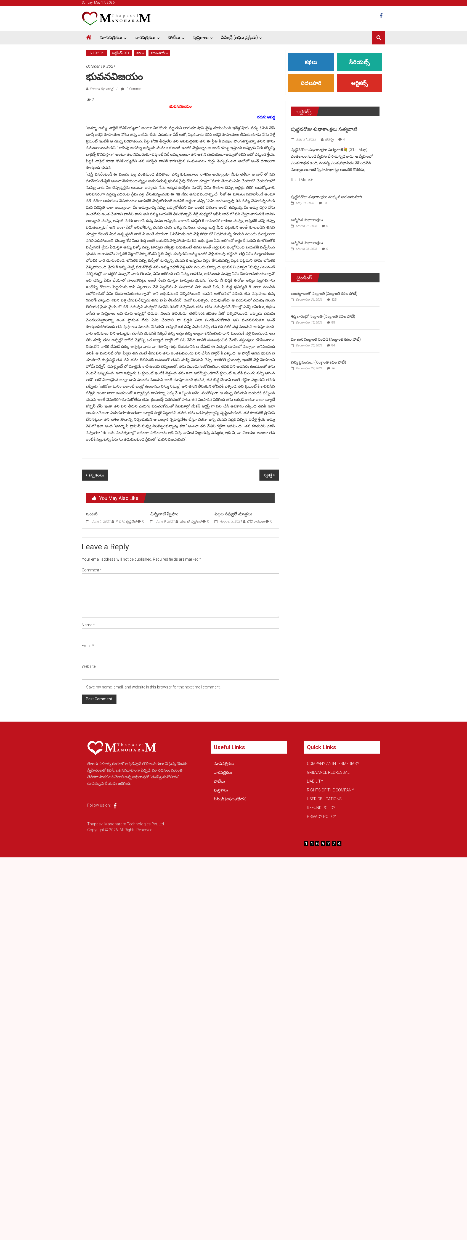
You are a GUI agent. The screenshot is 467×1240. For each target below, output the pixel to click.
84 (333, 345)
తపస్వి (329, 139)
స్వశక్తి (268, 475)
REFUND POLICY (321, 808)
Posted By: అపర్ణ (101, 89)
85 (333, 322)
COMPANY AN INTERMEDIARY (333, 763)
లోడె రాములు (256, 521)
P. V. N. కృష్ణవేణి (126, 521)
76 (333, 368)
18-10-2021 (96, 53)
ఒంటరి (91, 513)
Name (88, 625)
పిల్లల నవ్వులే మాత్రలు (235, 513)
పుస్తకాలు (201, 37)
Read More (302, 179)
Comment (92, 570)
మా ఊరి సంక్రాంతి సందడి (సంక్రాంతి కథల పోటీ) (326, 339)
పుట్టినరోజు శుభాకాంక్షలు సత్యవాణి (324, 129)
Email (88, 645)
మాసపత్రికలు (111, 37)
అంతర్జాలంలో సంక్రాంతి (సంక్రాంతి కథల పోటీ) (324, 293)
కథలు (140, 53)
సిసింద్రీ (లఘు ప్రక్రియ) (239, 37)
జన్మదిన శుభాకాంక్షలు (307, 220)
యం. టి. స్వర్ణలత (190, 521)
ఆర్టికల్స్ (359, 83)
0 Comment (132, 89)
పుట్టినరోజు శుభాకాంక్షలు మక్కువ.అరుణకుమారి (326, 197)
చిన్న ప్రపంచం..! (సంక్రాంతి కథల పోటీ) (318, 362)
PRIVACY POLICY (321, 816)
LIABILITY (315, 781)
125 (333, 299)
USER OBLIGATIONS (324, 799)
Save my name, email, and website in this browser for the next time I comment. (153, 687)
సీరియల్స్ (359, 62)
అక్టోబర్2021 (120, 53)
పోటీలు (174, 37)
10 (325, 203)
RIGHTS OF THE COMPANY (330, 790)
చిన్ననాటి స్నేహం (164, 513)
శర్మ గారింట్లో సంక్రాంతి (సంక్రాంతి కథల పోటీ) (323, 316)
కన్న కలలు (96, 475)
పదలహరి (311, 83)
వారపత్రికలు (145, 37)
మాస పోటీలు (159, 53)
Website (88, 666)
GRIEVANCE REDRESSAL (328, 772)
